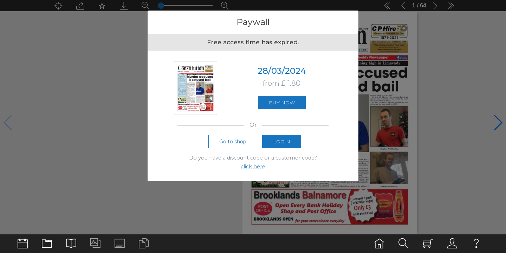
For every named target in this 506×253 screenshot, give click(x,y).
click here (253, 169)
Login (281, 145)
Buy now (282, 104)
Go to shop (232, 145)
